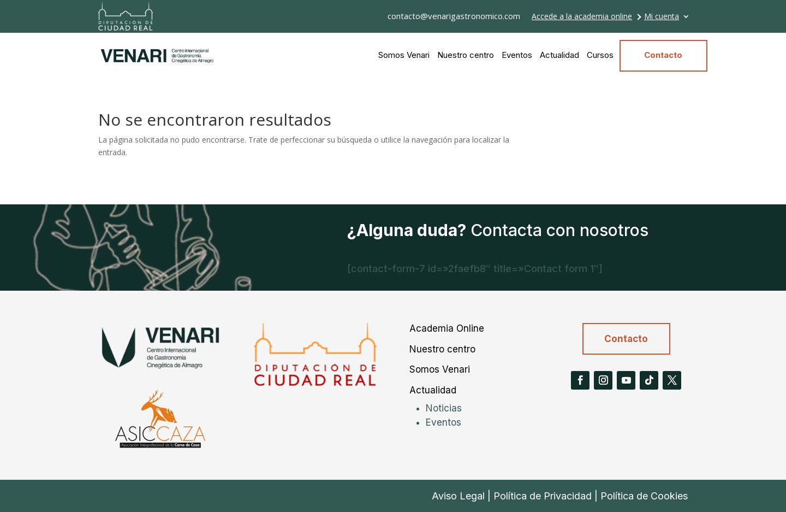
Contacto (663, 55)
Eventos (517, 55)
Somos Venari (404, 55)
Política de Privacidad (542, 496)
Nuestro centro (465, 55)
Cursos (600, 55)
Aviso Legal (458, 496)
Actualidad (559, 55)
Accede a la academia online (582, 17)
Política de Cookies (644, 496)
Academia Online (446, 328)
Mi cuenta (661, 17)
